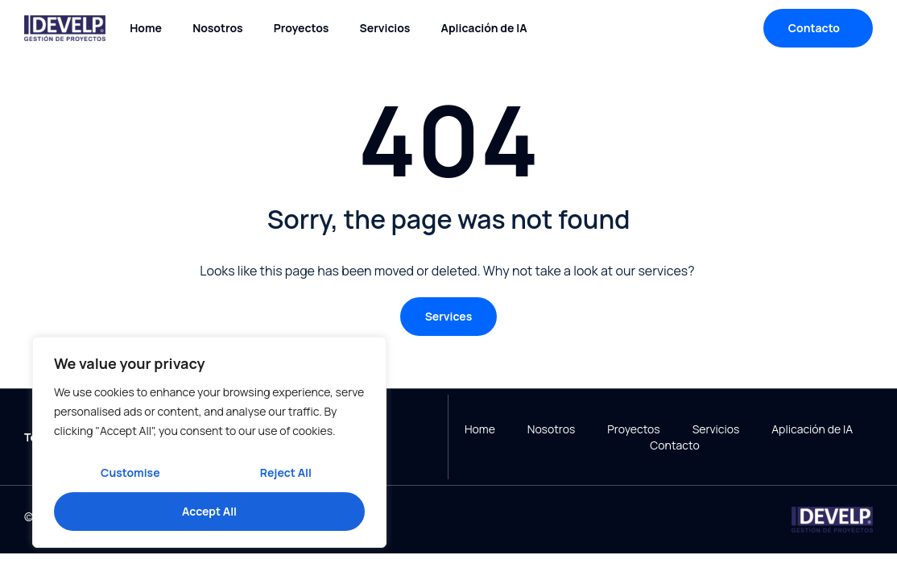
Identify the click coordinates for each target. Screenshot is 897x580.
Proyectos (301, 27)
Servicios (385, 27)
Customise (130, 472)
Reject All (286, 472)
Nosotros (217, 27)
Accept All (209, 511)
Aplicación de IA (484, 27)
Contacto (674, 445)
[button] (449, 316)
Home (146, 27)
